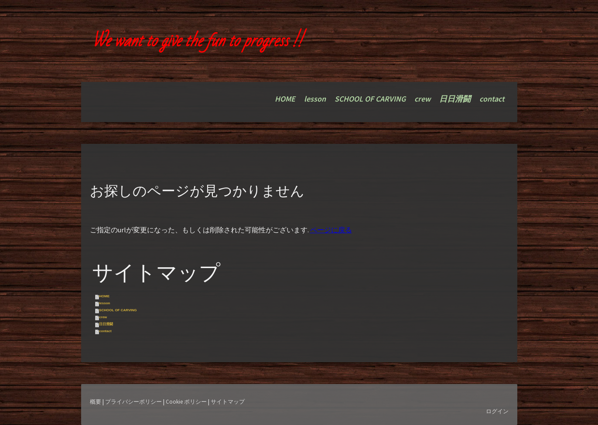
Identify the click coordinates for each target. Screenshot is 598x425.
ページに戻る (331, 229)
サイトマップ (228, 401)
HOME (285, 99)
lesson (315, 99)
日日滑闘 (455, 99)
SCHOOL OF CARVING (370, 99)
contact (491, 99)
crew (422, 99)
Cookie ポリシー (186, 401)
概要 (95, 401)
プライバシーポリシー (133, 401)
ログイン (497, 411)
